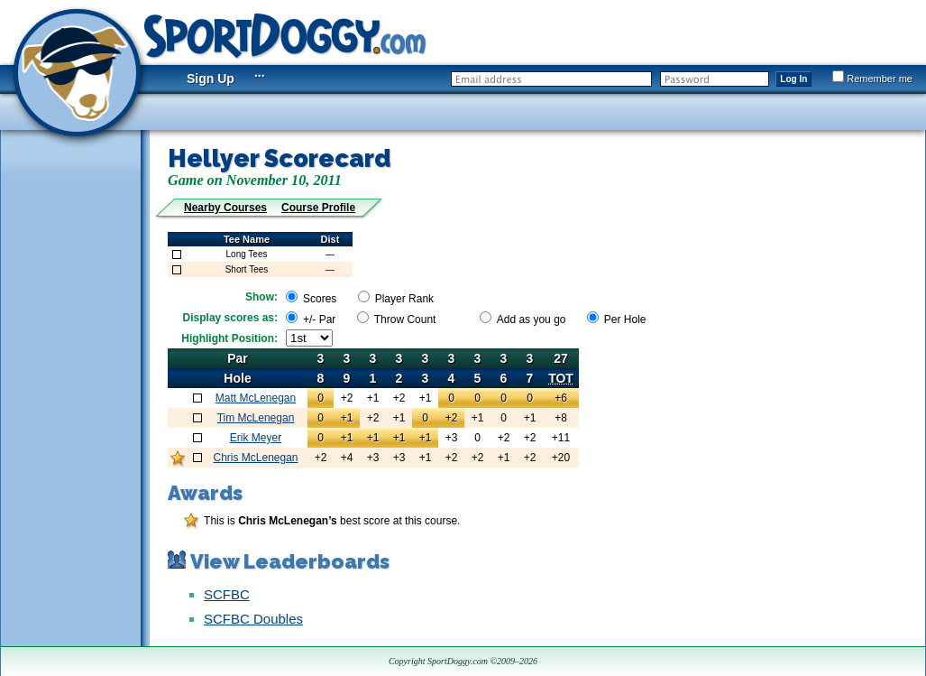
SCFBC (227, 594)
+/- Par (319, 319)
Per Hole (625, 319)
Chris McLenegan (255, 457)
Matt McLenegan (255, 398)
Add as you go (531, 319)
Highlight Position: (229, 338)
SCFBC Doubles (253, 618)
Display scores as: (230, 317)
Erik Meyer (255, 437)
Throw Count (405, 319)
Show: (261, 297)
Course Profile (318, 207)
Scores (319, 298)
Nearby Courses (225, 207)
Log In (793, 79)
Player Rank (404, 298)
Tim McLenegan (256, 418)
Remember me (872, 78)
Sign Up (210, 78)
